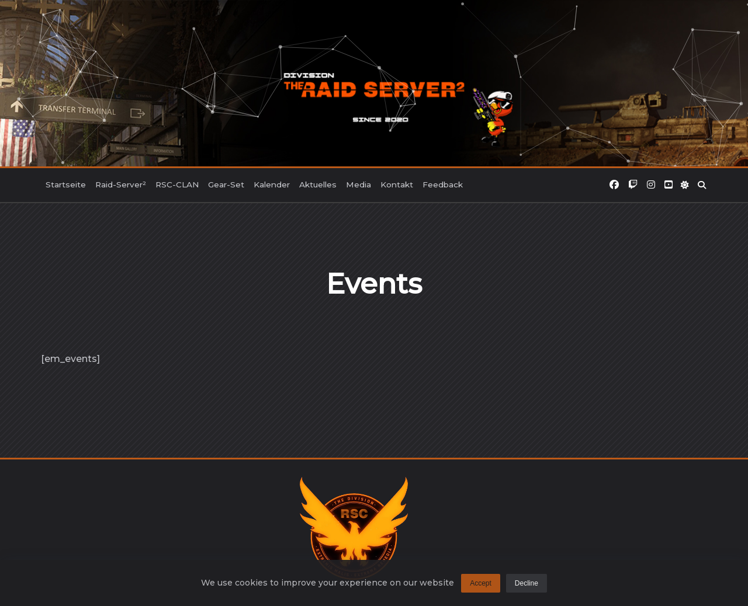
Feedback (443, 184)
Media (358, 184)
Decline (526, 585)
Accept (480, 585)
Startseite (66, 184)
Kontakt (396, 184)
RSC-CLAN (177, 184)
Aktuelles (318, 184)
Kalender (272, 184)
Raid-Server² (120, 184)
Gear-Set (226, 184)
